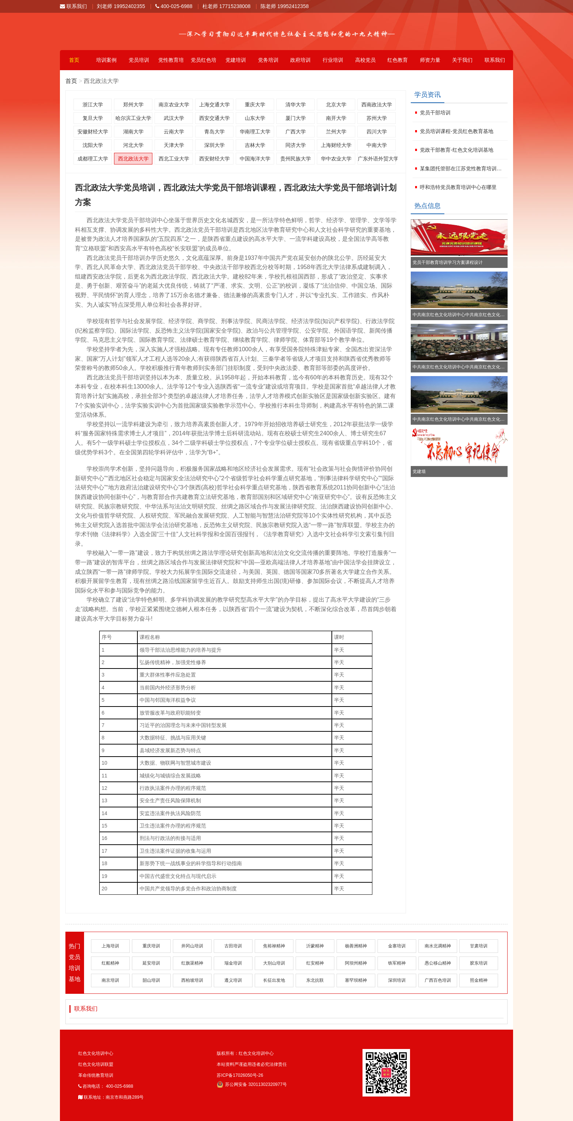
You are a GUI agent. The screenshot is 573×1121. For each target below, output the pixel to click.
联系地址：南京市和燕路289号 (111, 1097)
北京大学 (336, 104)
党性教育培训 (171, 63)
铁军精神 (397, 963)
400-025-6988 (174, 6)
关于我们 (462, 60)
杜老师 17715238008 (226, 6)
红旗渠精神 (192, 963)
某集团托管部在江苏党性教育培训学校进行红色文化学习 (463, 168)
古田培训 (233, 945)
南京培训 (110, 980)
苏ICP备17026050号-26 (240, 1075)
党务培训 (268, 60)
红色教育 (397, 60)
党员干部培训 (435, 112)
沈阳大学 (93, 145)
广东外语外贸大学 (377, 159)
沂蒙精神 (315, 945)
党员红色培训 (203, 63)
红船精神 (110, 963)
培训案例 (106, 60)
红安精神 (315, 963)
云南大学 (174, 132)
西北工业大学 (174, 159)
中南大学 (377, 145)
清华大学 (295, 104)
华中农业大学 (336, 159)
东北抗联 (315, 980)
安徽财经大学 (92, 132)
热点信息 (427, 205)
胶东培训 (478, 963)
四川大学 (377, 132)
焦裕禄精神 (274, 945)
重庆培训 (151, 945)
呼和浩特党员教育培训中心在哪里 (458, 187)
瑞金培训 (233, 963)
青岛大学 (214, 132)
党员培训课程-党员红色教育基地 (456, 131)
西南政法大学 (376, 104)
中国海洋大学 (255, 159)
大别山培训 (274, 963)
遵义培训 (233, 980)
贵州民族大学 (295, 159)
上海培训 (110, 945)
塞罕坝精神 (356, 980)
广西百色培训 (438, 980)
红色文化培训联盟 (95, 1064)
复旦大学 (93, 118)
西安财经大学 (214, 159)
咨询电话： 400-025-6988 (105, 1086)
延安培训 (151, 963)
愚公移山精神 (438, 963)
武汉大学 (174, 118)
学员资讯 (427, 94)
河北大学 (133, 145)
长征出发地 (274, 980)
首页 (74, 60)
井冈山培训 (192, 945)
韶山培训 (151, 980)
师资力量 (430, 60)
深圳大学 (214, 145)
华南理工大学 (255, 132)
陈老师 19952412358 (285, 6)
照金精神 (478, 980)
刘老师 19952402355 (121, 6)
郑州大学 (133, 104)
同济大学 (295, 145)
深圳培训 (397, 980)
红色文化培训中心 (95, 1053)
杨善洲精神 (356, 945)
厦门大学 (295, 118)
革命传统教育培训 (95, 1075)
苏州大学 (377, 118)
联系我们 (73, 6)
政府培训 (300, 60)
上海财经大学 (336, 145)
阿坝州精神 (356, 963)
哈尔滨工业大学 (133, 118)
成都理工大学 (92, 159)
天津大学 (174, 145)
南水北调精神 (438, 945)
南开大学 (336, 118)
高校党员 (365, 60)
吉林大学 (255, 145)
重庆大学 (255, 104)
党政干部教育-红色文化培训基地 (456, 150)
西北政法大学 (133, 159)
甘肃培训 (478, 945)
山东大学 (255, 118)
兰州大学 (336, 132)
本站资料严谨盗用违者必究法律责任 (252, 1064)
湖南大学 (133, 132)
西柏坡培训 (192, 980)
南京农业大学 (174, 104)
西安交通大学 (214, 118)
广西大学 (295, 132)
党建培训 (235, 60)
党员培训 (139, 60)
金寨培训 (397, 945)
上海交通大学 (214, 104)
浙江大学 (93, 104)
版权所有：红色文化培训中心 (245, 1053)
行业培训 (333, 60)
